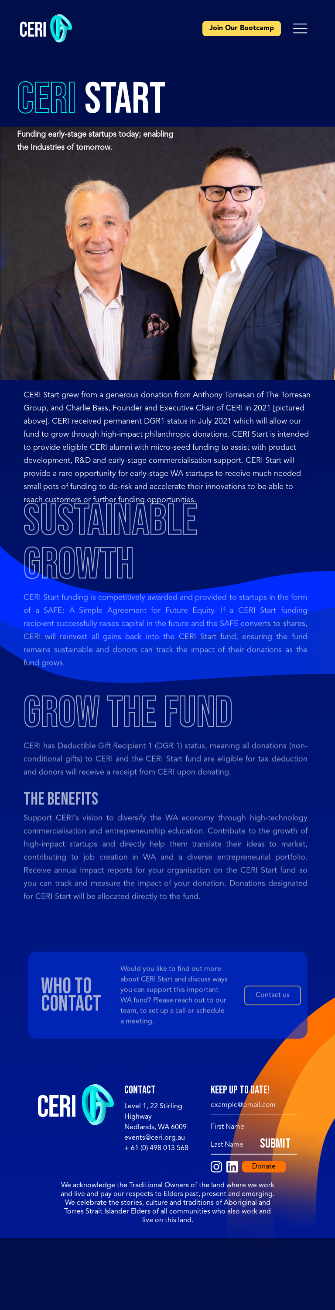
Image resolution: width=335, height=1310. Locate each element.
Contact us (273, 996)
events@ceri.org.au (154, 1137)
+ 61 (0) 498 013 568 (156, 1148)
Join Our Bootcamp (241, 28)
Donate (264, 1166)
